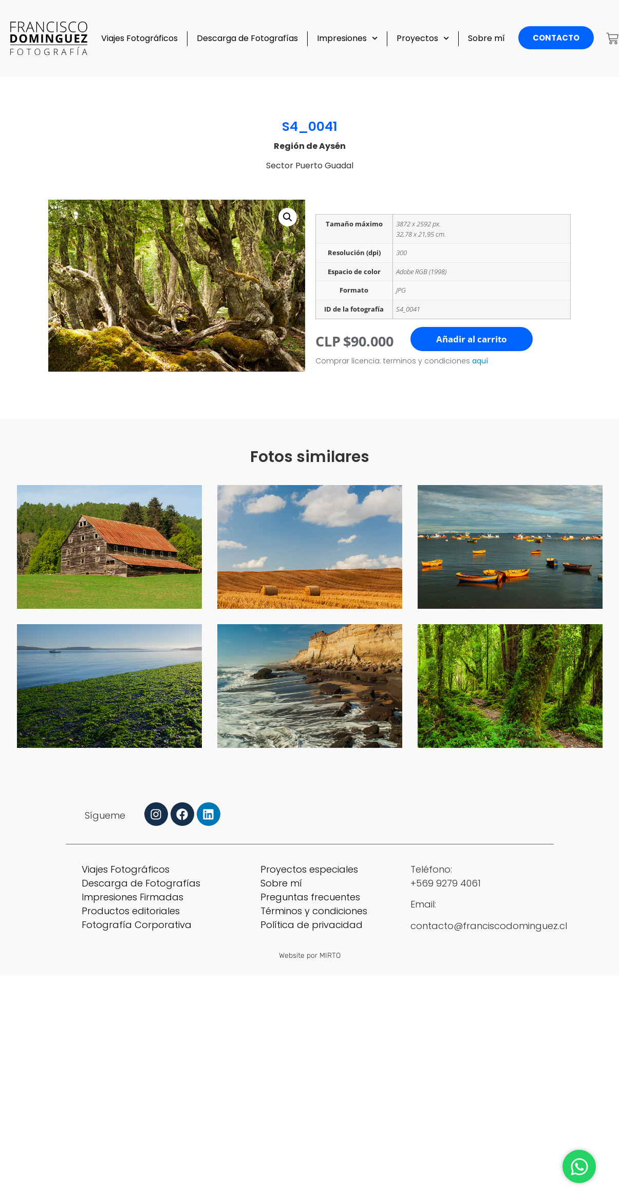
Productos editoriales (131, 910)
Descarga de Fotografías (247, 38)
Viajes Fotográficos (139, 38)
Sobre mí (486, 38)
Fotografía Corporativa (137, 924)
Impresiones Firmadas (132, 897)
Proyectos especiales (309, 869)
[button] (287, 217)
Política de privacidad (311, 924)
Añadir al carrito (471, 339)
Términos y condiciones (313, 910)
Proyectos (423, 38)
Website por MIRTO (310, 955)
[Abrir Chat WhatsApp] (579, 1166)
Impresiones (347, 38)
